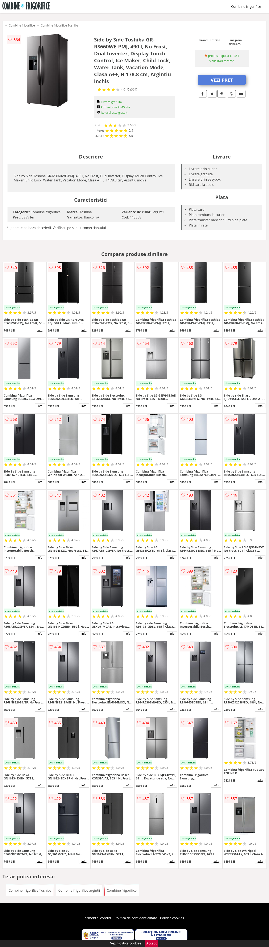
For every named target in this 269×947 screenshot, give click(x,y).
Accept (151, 943)
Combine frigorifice (246, 6)
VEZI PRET (222, 80)
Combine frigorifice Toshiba (59, 25)
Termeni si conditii (97, 918)
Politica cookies (172, 918)
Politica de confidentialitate (136, 918)
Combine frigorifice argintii (79, 890)
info (39, 330)
